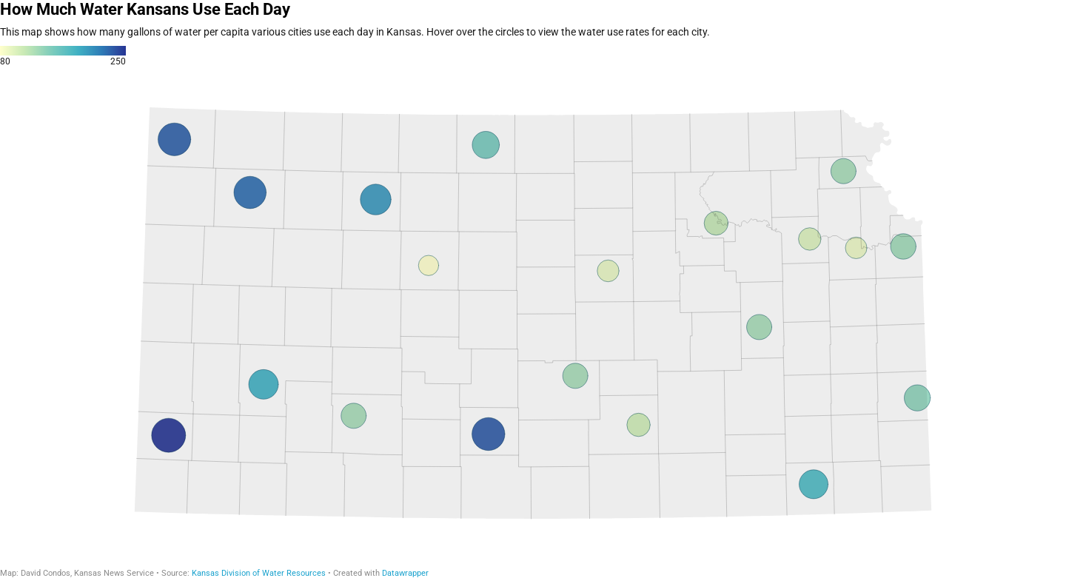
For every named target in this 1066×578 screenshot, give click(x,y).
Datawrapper (405, 573)
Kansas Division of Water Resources (259, 573)
